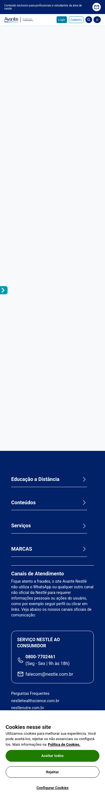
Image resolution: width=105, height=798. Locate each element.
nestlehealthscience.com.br (35, 700)
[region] (52, 754)
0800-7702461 (40, 656)
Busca (88, 19)
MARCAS (21, 549)
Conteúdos (23, 502)
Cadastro (76, 19)
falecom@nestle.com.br (49, 674)
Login (61, 19)
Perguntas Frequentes (30, 693)
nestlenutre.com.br (27, 708)
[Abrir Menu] (97, 19)
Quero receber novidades (96, 7)
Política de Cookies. (64, 744)
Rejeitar (52, 772)
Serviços (21, 525)
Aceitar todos (52, 756)
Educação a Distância (35, 479)
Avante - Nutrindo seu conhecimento (18, 20)
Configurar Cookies (52, 788)
